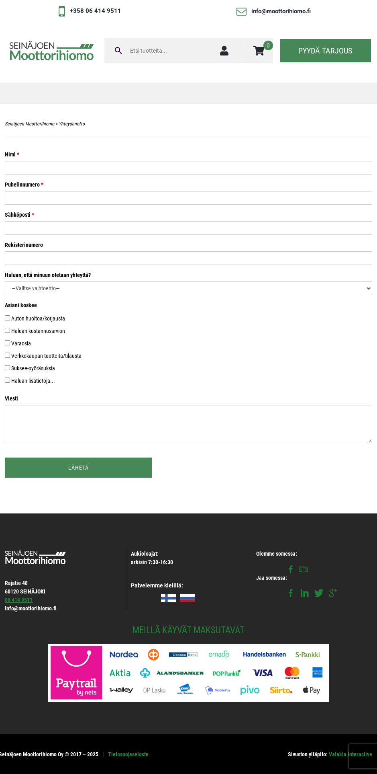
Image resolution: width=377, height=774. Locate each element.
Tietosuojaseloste (128, 754)
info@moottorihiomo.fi (281, 11)
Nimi (188, 161)
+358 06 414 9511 (95, 10)
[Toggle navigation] (189, 93)
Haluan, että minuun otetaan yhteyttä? (188, 282)
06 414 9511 (19, 600)
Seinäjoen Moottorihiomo (29, 124)
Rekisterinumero (188, 251)
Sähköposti (188, 221)
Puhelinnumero (188, 191)
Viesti (188, 419)
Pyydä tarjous (325, 50)
